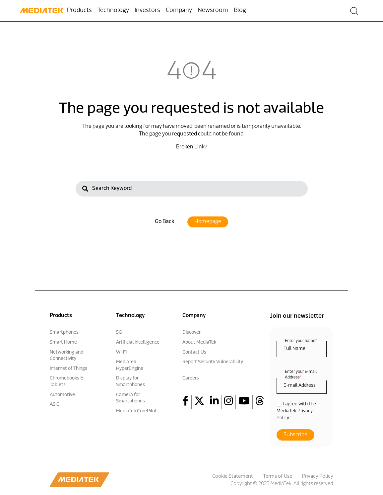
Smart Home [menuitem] (63, 342)
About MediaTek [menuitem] (199, 342)
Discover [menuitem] (191, 332)
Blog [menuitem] (240, 10)
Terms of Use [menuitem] (277, 476)
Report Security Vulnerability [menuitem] (212, 362)
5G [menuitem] (119, 332)
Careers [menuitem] (190, 378)
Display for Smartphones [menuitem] (130, 381)
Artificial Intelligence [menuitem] (138, 342)
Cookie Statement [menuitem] (232, 476)
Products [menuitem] (79, 10)
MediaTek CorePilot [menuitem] (136, 411)
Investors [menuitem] (147, 10)
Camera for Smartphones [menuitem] (130, 398)
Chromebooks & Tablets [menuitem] (67, 381)
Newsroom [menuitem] (213, 10)
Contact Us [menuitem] (194, 352)
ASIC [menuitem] (54, 404)
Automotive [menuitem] (62, 394)
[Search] (192, 188)
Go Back (164, 221)
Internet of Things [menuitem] (68, 368)
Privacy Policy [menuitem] (317, 476)
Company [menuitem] (179, 10)
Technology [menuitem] (113, 10)
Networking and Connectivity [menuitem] (66, 356)
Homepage (207, 221)
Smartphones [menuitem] (64, 332)
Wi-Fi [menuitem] (121, 352)
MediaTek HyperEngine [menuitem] (129, 365)
